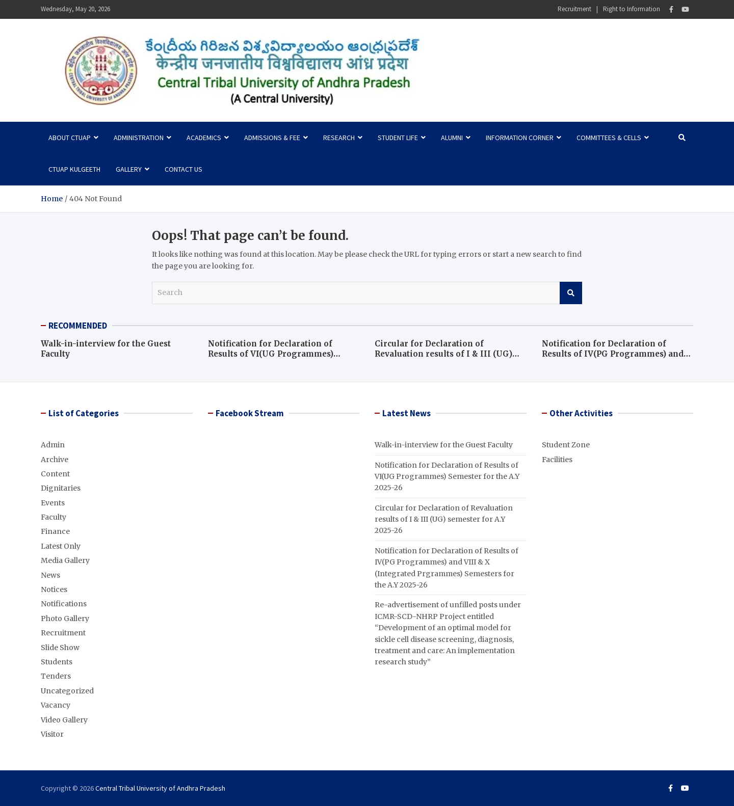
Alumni (452, 137)
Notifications (64, 603)
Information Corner (520, 137)
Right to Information (631, 9)
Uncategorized (67, 690)
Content (55, 473)
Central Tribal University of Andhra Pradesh (160, 788)
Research (339, 137)
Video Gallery (64, 719)
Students (56, 661)
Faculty (53, 517)
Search (571, 293)
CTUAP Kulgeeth (74, 169)
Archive (54, 459)
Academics (204, 137)
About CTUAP (69, 137)
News (50, 575)
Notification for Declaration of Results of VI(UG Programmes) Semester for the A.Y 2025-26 (270, 353)
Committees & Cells (608, 137)
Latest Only (61, 546)
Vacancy (55, 705)
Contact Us (183, 169)
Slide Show (60, 647)
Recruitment (574, 9)
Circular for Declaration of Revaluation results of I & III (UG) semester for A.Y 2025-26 (443, 353)
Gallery (129, 169)
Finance (55, 531)
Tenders (56, 676)
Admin (53, 444)
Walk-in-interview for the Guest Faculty (444, 444)
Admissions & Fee (272, 137)
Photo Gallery (65, 618)
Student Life (398, 137)
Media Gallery (65, 560)
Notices (54, 589)
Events (53, 502)
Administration (139, 137)
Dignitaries (61, 488)
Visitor (52, 734)
